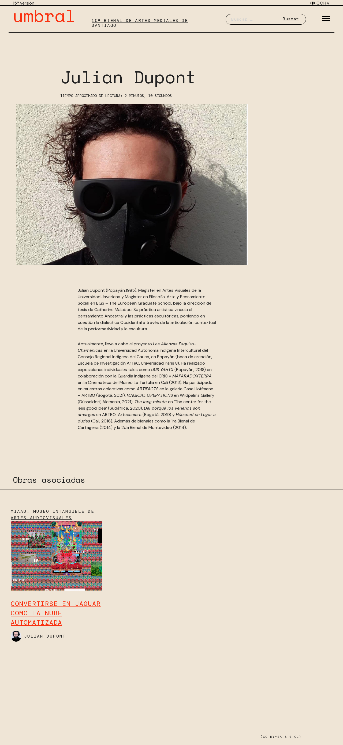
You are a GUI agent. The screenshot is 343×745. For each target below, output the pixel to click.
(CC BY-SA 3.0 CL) (280, 737)
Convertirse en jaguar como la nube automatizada (56, 613)
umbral (44, 15)
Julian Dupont (38, 636)
